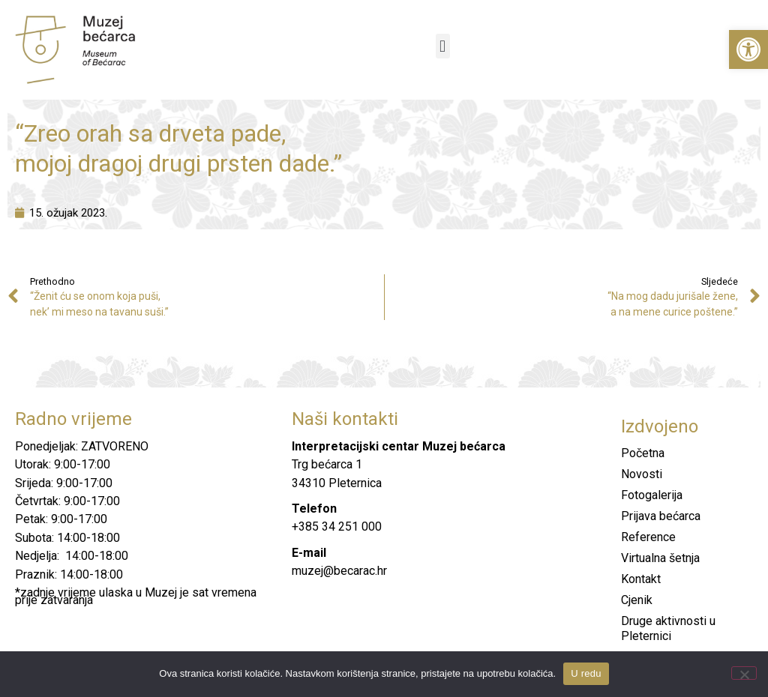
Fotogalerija (651, 495)
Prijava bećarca (660, 516)
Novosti (641, 474)
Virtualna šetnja (660, 558)
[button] (748, 49)
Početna (642, 453)
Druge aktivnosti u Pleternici (668, 628)
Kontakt (641, 579)
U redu (586, 673)
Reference (648, 537)
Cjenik (636, 600)
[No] (744, 673)
